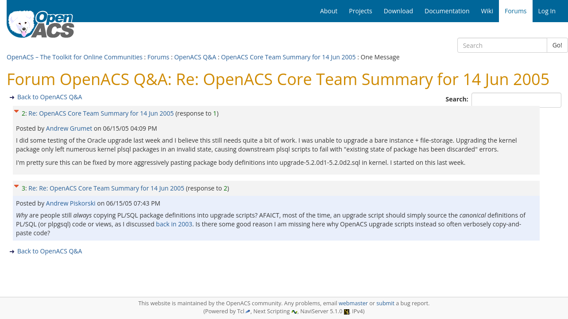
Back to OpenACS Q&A (49, 97)
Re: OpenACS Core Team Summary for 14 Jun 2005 (101, 113)
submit (385, 303)
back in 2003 (174, 224)
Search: (458, 99)
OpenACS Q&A (195, 57)
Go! (557, 45)
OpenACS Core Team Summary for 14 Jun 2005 (288, 57)
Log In (547, 11)
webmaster (353, 303)
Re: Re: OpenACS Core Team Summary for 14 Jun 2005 (106, 188)
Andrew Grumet (70, 128)
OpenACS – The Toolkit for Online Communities (75, 57)
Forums (158, 57)
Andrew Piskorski (71, 203)
